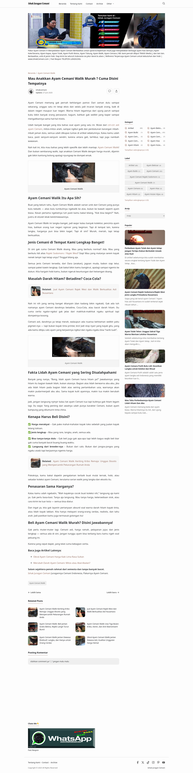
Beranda (62, 3)
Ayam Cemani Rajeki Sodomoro (134, 136)
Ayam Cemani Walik (37, 583)
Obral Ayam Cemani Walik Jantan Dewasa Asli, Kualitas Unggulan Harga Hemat (101, 640)
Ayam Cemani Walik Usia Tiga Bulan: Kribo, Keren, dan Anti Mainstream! (103, 625)
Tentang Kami (76, 3)
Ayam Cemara (134, 141)
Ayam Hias (155, 141)
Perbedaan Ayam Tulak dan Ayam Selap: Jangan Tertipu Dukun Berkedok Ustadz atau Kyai (143, 251)
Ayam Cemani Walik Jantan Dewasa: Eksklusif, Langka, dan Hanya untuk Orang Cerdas (55, 640)
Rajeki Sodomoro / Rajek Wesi (62, 253)
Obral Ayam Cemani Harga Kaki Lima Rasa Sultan (58, 556)
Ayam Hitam (133, 145)
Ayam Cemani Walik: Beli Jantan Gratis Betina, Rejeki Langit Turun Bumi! (54, 627)
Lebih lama (34, 592)
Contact (89, 3)
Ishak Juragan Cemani (39, 573)
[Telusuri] (163, 3)
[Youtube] (163, 763)
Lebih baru (113, 592)
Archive (99, 3)
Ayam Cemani (156, 132)
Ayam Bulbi (133, 132)
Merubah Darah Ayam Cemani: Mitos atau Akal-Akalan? (61, 562)
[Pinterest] (158, 763)
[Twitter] (142, 763)
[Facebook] (137, 763)
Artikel (131, 128)
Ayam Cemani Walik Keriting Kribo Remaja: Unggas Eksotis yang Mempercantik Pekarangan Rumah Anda (55, 613)
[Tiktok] (148, 763)
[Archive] (145, 215)
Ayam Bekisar (156, 128)
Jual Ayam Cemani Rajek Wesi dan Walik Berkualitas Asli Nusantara (102, 610)
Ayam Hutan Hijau (156, 145)
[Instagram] (153, 763)
